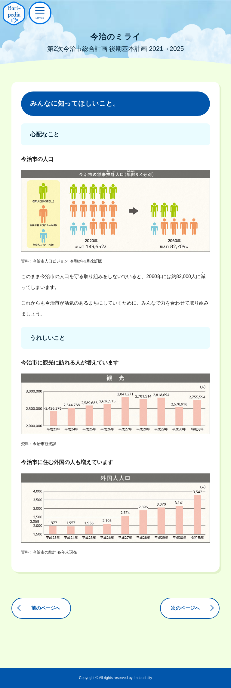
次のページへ (185, 608)
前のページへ (46, 608)
